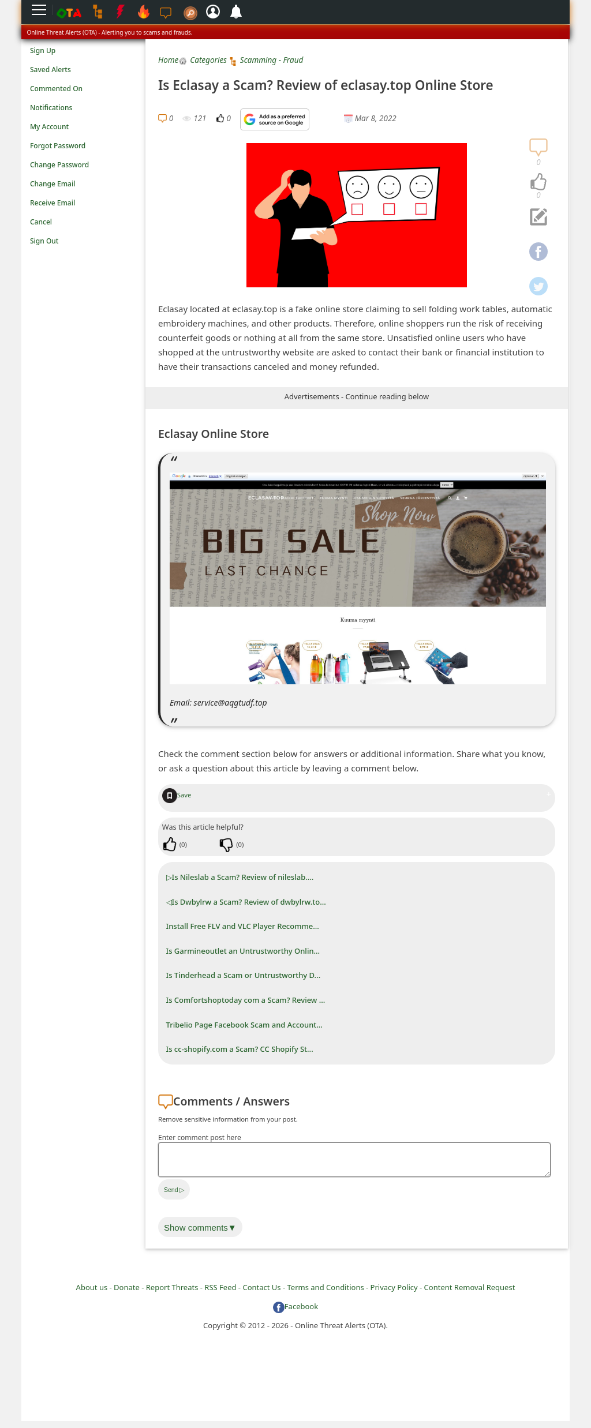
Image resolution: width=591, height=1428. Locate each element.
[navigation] (538, 182)
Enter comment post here (199, 1137)
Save (177, 794)
